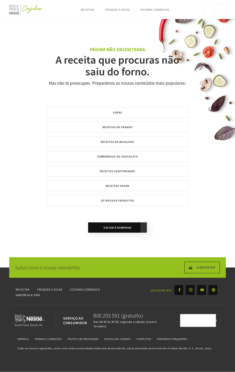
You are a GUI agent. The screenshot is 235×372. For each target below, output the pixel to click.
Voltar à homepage (117, 227)
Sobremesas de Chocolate (117, 156)
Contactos (143, 339)
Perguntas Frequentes (172, 339)
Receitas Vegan (117, 186)
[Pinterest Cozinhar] (213, 290)
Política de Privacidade (83, 339)
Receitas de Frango (117, 127)
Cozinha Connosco (154, 9)
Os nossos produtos (117, 200)
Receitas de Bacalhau (117, 142)
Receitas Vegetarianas (117, 171)
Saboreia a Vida (28, 295)
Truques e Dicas (117, 9)
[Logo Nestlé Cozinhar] (26, 9)
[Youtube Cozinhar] (202, 290)
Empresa (23, 339)
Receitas (88, 9)
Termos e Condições (48, 339)
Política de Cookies (117, 339)
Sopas (117, 112)
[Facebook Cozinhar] (179, 290)
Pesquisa (221, 9)
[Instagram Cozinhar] (191, 290)
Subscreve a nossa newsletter (47, 267)
